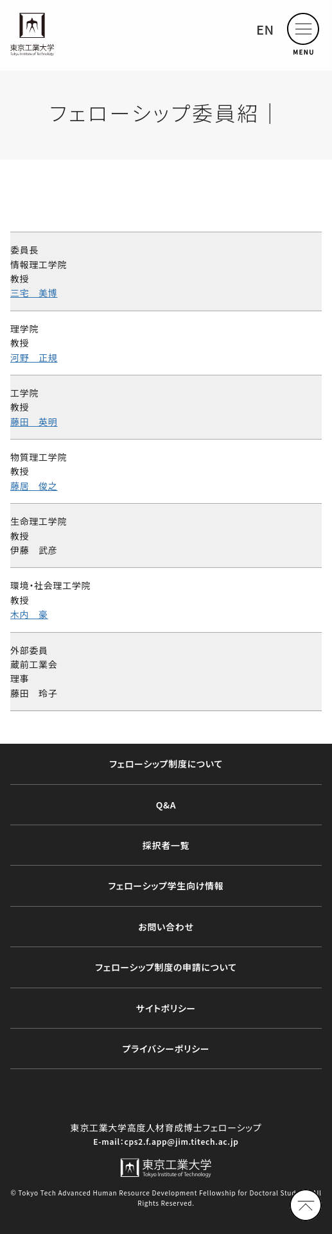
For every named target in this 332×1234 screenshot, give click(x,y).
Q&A (166, 804)
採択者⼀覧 (166, 845)
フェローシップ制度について (166, 763)
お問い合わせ (165, 926)
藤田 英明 (34, 421)
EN (265, 29)
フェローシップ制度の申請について (165, 967)
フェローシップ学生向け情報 (166, 885)
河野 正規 (34, 357)
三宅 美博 (34, 292)
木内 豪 (29, 614)
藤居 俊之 (34, 485)
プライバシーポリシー (166, 1048)
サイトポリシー (166, 1008)
